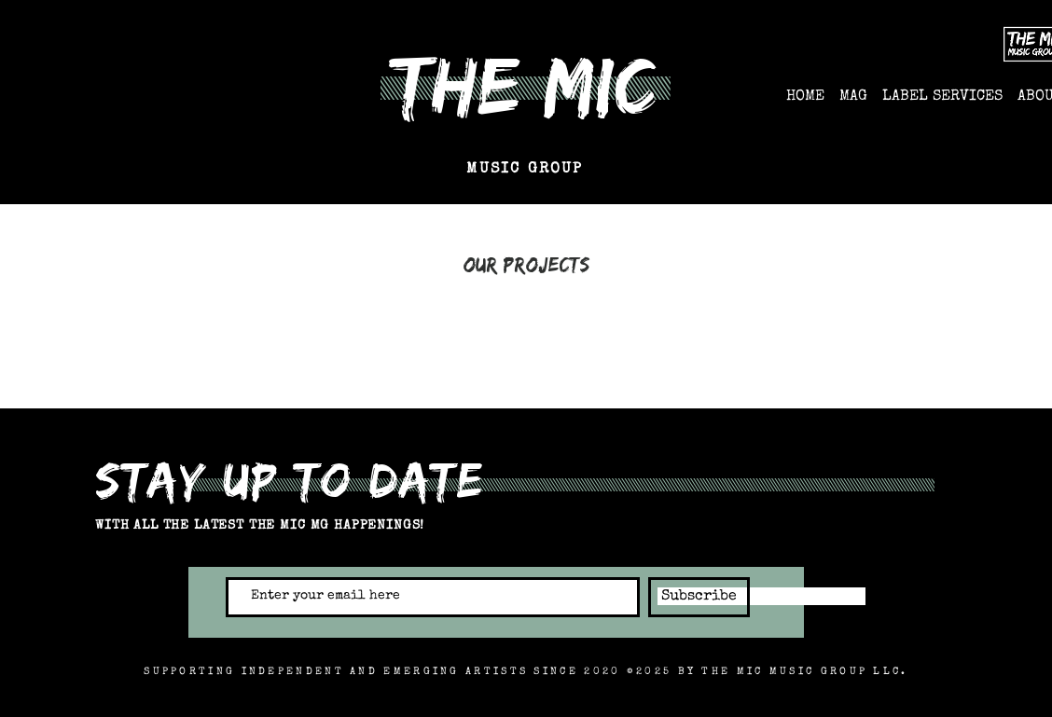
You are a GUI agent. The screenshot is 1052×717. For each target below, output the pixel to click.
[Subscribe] (699, 597)
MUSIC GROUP (524, 169)
